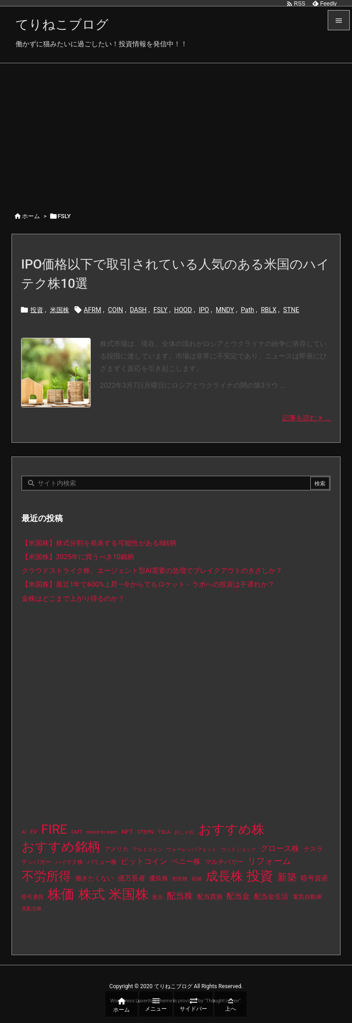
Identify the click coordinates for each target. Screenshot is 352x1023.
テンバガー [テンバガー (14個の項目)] (36, 861)
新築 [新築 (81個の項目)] (287, 877)
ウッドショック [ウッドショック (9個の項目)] (238, 849)
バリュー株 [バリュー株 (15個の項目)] (102, 861)
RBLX (268, 310)
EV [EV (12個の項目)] (33, 832)
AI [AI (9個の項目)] (24, 832)
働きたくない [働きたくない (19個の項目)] (94, 878)
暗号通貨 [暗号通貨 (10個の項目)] (33, 897)
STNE (291, 310)
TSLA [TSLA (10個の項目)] (164, 832)
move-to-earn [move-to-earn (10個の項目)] (101, 832)
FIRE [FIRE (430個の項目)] (54, 829)
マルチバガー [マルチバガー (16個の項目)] (224, 861)
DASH (138, 310)
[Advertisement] (176, 132)
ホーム (31, 216)
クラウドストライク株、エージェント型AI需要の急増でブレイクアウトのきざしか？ (152, 570)
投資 (36, 310)
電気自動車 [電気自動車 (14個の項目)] (307, 896)
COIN (115, 310)
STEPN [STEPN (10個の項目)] (145, 832)
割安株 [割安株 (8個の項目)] (179, 879)
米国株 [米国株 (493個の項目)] (128, 894)
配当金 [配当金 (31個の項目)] (238, 896)
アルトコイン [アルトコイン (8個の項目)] (147, 849)
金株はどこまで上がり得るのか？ (73, 598)
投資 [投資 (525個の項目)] (260, 876)
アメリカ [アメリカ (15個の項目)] (116, 849)
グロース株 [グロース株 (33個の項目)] (279, 848)
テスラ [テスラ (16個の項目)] (313, 848)
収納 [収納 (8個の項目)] (197, 879)
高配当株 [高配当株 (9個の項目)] (32, 909)
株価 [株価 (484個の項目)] (61, 894)
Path (247, 310)
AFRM (92, 310)
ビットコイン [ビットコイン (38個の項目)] (144, 861)
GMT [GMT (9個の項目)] (77, 832)
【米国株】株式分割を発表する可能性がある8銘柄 (99, 543)
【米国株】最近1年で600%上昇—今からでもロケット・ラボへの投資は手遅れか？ (148, 584)
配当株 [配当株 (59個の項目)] (180, 896)
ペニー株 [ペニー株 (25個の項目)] (186, 862)
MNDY (225, 310)
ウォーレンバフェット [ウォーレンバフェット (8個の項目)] (191, 849)
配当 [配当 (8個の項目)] (158, 897)
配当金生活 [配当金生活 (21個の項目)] (271, 896)
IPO (204, 310)
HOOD (183, 310)
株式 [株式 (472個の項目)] (91, 894)
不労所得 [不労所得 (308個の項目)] (46, 876)
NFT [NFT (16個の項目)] (127, 831)
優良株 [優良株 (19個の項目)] (158, 878)
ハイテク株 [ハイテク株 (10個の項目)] (69, 862)
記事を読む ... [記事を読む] (306, 418)
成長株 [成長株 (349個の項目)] (224, 876)
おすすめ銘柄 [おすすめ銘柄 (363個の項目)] (61, 846)
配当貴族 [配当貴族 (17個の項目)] (210, 896)
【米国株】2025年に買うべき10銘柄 (78, 557)
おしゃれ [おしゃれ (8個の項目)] (184, 832)
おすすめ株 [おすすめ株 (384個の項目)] (231, 829)
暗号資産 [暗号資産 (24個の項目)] (314, 878)
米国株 (59, 310)
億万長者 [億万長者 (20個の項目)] (131, 878)
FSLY (161, 310)
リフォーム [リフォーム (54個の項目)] (269, 861)
